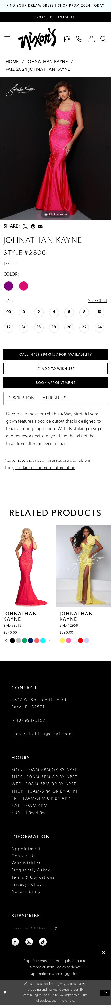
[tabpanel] (55, 148)
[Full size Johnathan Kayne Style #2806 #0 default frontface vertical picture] (55, 148)
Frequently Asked (31, 870)
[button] (7, 39)
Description (21, 398)
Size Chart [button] (97, 301)
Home (12, 62)
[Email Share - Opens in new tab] (40, 226)
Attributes (54, 398)
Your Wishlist (26, 863)
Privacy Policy (27, 885)
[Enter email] (35, 929)
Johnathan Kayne (47, 62)
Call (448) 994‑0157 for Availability (55, 355)
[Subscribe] (55, 929)
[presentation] (27, 566)
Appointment (26, 849)
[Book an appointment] (55, 17)
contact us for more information (45, 468)
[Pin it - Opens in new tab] (33, 226)
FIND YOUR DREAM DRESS (30, 5)
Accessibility (26, 892)
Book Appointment (56, 383)
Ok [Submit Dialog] (105, 992)
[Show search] (104, 39)
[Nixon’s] (37, 39)
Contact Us (24, 856)
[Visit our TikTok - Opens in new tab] (43, 942)
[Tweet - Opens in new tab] (25, 226)
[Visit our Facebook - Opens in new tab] (15, 942)
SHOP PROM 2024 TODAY (81, 5)
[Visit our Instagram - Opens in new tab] (29, 942)
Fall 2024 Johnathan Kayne (38, 69)
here (71, 1001)
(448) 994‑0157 (28, 721)
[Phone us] (80, 39)
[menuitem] (7, 39)
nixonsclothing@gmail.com (42, 734)
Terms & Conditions (33, 878)
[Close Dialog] (5, 993)
